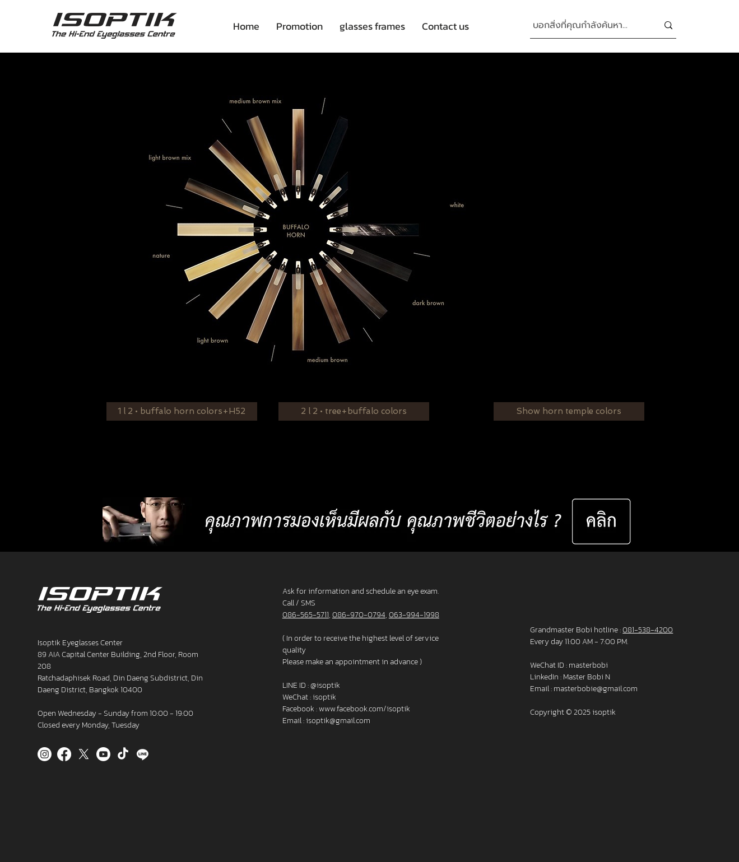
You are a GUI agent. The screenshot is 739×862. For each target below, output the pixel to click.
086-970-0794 (358, 615)
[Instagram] (45, 754)
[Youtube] (103, 754)
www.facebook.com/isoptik (364, 709)
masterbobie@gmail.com (596, 689)
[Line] (143, 754)
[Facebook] (64, 754)
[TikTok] (123, 754)
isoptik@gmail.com (338, 720)
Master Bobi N (586, 677)
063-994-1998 (414, 615)
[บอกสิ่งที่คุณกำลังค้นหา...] (587, 25)
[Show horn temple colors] (569, 411)
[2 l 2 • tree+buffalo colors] (353, 411)
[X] (84, 754)
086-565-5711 (305, 615)
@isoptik (325, 685)
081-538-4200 (647, 630)
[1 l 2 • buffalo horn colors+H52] (181, 411)
